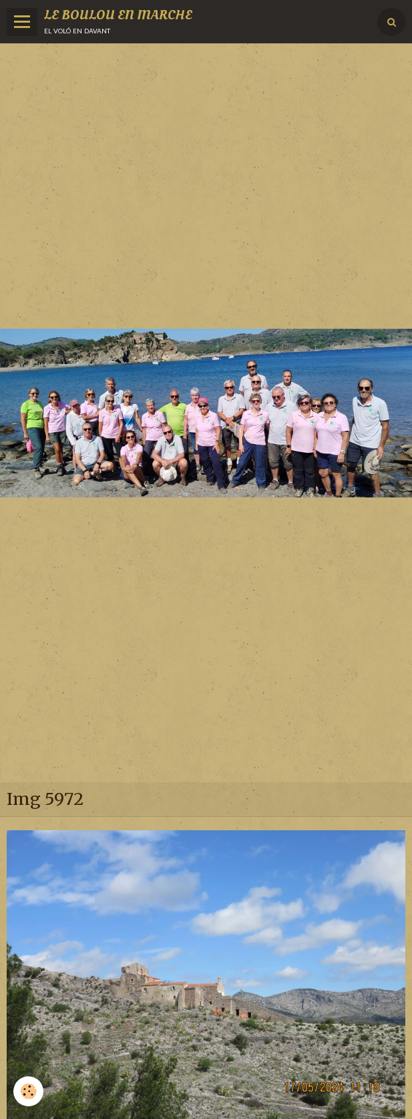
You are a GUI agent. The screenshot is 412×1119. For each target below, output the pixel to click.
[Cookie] (28, 1091)
